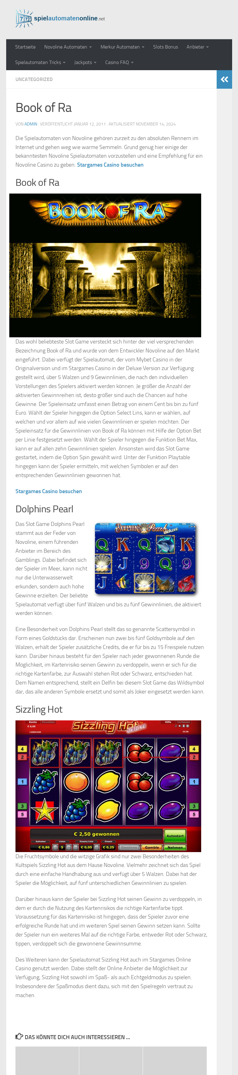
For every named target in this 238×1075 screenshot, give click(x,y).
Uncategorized (34, 79)
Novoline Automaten (65, 47)
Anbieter (195, 47)
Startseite (25, 47)
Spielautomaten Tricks (38, 62)
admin (30, 124)
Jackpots (83, 62)
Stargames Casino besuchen (110, 164)
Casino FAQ (117, 62)
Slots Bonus (165, 47)
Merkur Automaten (120, 47)
